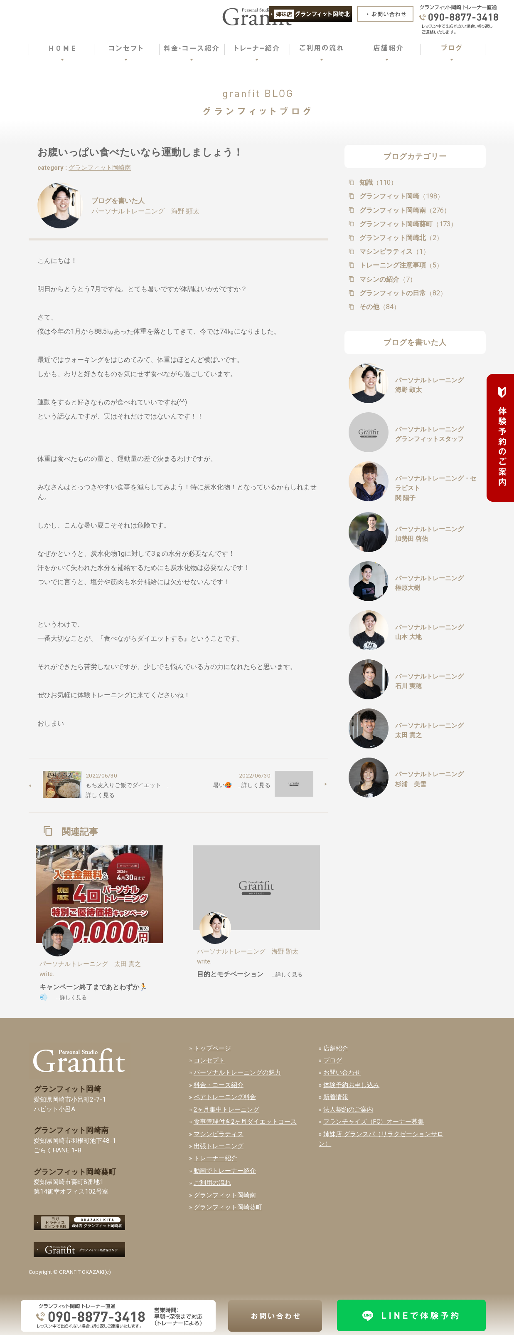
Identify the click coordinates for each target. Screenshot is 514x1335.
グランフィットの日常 (402, 293)
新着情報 (335, 1097)
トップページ (212, 1048)
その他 (379, 307)
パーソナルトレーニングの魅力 (237, 1072)
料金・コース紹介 (218, 1085)
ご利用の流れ (212, 1182)
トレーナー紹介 (215, 1158)
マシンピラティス (394, 251)
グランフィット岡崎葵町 (407, 224)
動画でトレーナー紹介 (225, 1170)
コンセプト (209, 1060)
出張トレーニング (218, 1146)
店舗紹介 (335, 1048)
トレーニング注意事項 (400, 265)
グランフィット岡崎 (401, 196)
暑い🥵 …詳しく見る (242, 785)
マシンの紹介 (387, 279)
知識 (377, 182)
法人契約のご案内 (348, 1109)
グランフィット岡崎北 (400, 238)
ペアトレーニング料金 (225, 1097)
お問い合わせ (342, 1072)
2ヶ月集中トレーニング (226, 1109)
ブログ (332, 1060)
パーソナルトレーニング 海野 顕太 (145, 211)
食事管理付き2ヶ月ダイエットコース (245, 1121)
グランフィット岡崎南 (100, 167)
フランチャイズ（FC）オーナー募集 (373, 1121)
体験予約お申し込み (351, 1085)
